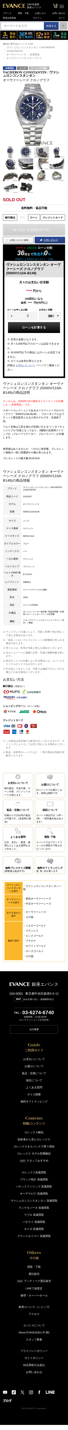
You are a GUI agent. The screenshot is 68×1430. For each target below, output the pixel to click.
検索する (49, 25)
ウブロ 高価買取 (34, 1219)
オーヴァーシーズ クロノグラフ (24, 58)
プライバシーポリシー (34, 1356)
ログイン (37, 18)
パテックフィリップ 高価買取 (34, 1191)
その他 (29, 922)
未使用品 (35, 54)
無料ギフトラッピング (34, 1106)
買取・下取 (23, 13)
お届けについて (34, 1071)
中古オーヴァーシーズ (38, 909)
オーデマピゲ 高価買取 (34, 1198)
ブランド (7, 13)
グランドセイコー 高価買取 (34, 1241)
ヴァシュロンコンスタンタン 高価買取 (34, 1205)
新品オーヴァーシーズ (38, 904)
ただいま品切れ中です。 (35, 230)
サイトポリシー (34, 1363)
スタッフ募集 (34, 1344)
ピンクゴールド (35, 941)
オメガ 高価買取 (34, 1234)
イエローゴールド (36, 931)
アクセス (34, 1319)
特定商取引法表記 (34, 1370)
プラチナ (31, 946)
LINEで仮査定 (34, 1293)
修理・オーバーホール (34, 1300)
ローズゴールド (35, 956)
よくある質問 (34, 1092)
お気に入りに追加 (19, 240)
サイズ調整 (34, 1099)
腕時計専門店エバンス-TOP (18, 44)
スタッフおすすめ (34, 1165)
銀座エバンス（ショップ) (34, 1312)
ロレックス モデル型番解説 (34, 1158)
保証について (34, 1085)
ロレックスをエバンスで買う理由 (34, 1151)
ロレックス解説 (34, 1137)
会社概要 (34, 1034)
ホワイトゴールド (36, 951)
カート (61, 18)
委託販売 (34, 1279)
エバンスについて (34, 1330)
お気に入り (40, 13)
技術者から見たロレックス (34, 1144)
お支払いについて (25, 365)
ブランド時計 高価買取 (34, 1184)
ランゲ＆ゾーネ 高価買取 (34, 1212)
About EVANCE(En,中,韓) (34, 1337)
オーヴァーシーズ (16, 54)
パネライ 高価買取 (34, 1227)
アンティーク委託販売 (34, 1286)
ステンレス (32, 936)
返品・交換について (34, 1078)
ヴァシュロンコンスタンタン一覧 (42, 893)
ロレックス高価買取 (34, 1177)
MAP (18, 1005)
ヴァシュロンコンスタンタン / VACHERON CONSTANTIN (31, 49)
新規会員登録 (10, 18)
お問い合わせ (58, 13)
